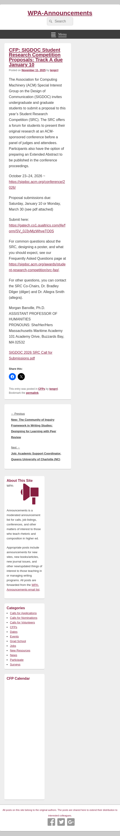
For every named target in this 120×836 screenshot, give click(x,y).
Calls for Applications (23, 613)
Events (14, 636)
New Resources (20, 650)
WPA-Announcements (60, 13)
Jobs (13, 645)
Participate (16, 659)
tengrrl (54, 70)
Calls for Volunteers (22, 622)
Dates (13, 631)
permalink (32, 392)
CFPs (41, 388)
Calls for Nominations (23, 617)
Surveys (15, 664)
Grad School (18, 641)
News (13, 655)
